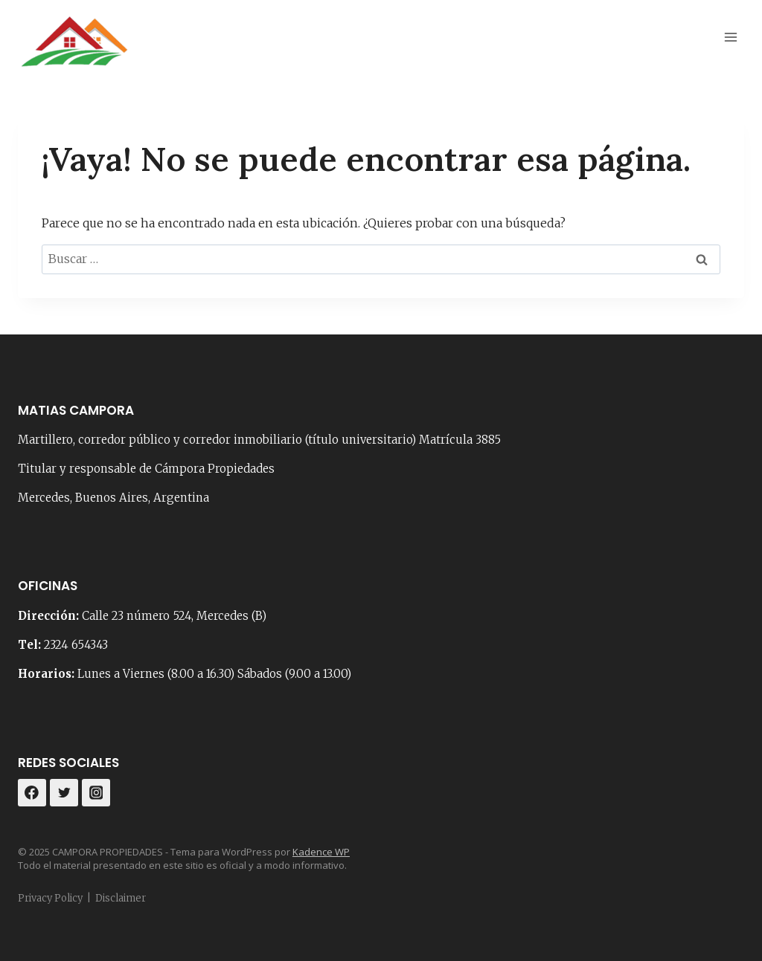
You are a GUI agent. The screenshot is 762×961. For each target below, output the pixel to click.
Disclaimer (120, 898)
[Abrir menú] (730, 36)
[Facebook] (32, 793)
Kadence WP (321, 851)
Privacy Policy (50, 898)
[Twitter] (64, 793)
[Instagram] (96, 793)
